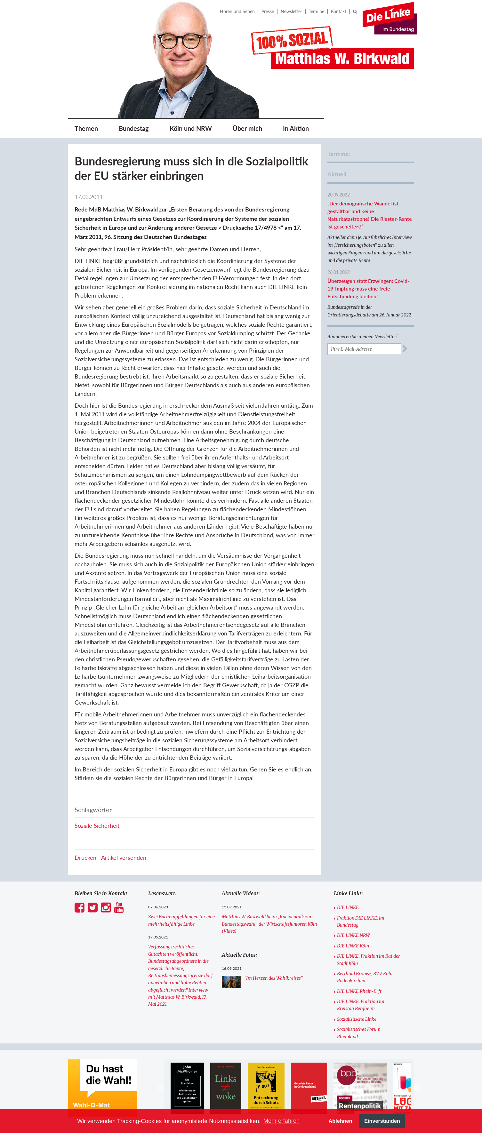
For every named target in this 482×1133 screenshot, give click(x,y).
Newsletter (291, 11)
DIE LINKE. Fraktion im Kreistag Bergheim (360, 1005)
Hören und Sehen (237, 11)
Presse (267, 11)
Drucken (85, 857)
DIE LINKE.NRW (353, 935)
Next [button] (417, 1088)
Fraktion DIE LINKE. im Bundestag (360, 921)
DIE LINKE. (348, 907)
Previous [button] (161, 1088)
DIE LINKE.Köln (353, 946)
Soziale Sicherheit (97, 825)
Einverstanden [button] (382, 1121)
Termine (316, 11)
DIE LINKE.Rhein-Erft (359, 991)
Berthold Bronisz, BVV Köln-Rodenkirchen (366, 977)
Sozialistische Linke (356, 1019)
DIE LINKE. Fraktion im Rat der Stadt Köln (368, 959)
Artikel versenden (123, 857)
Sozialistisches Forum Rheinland (359, 1032)
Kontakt (338, 11)
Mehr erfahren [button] (281, 1121)
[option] (187, 1088)
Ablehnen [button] (340, 1121)
